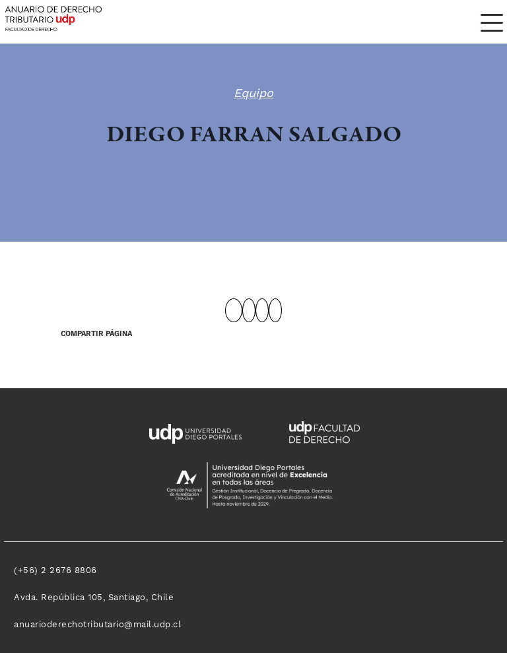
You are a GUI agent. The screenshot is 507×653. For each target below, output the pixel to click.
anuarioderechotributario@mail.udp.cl (97, 624)
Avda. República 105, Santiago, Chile (94, 597)
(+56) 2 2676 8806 (55, 570)
